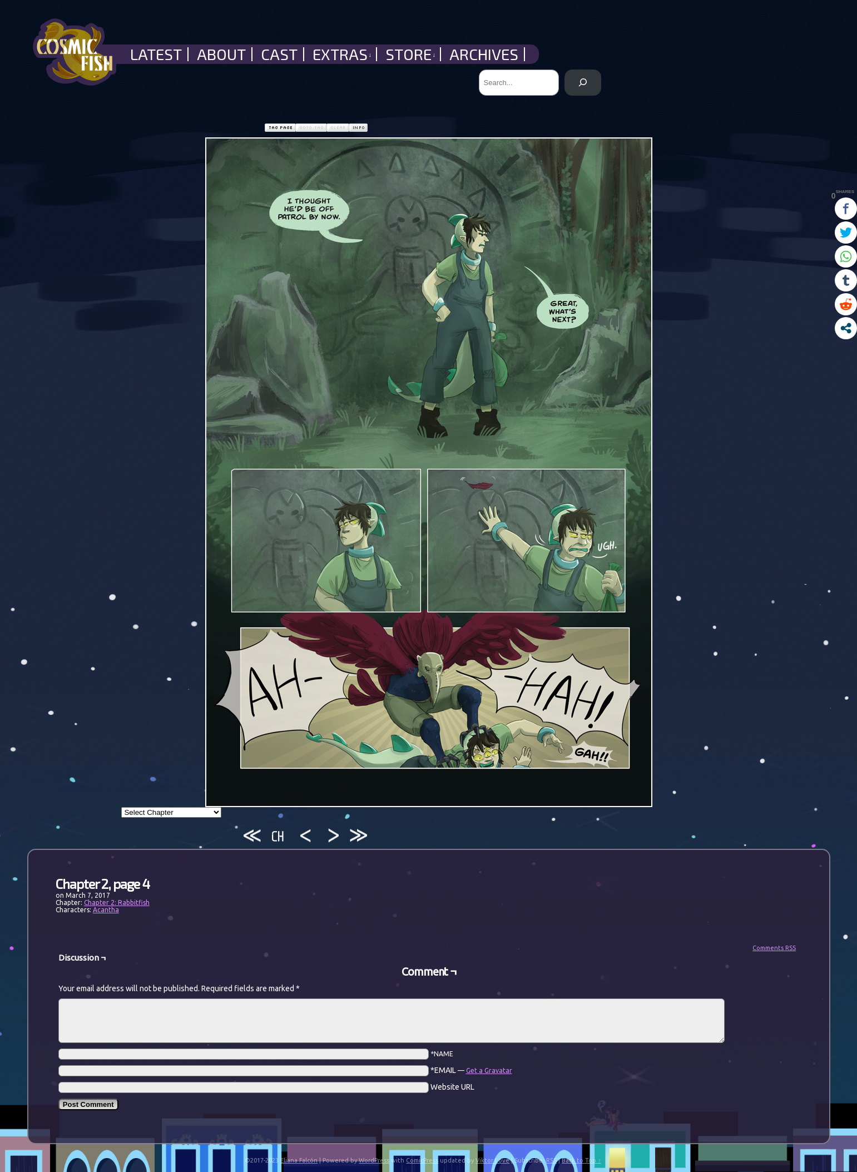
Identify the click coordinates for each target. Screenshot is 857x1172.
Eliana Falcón (299, 1160)
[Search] (582, 83)
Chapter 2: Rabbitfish (117, 902)
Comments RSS (774, 947)
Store (410, 54)
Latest (156, 54)
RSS (551, 1160)
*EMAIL (471, 1070)
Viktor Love (492, 1160)
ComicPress (422, 1160)
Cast (279, 54)
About (221, 54)
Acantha (106, 909)
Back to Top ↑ (581, 1160)
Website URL (452, 1086)
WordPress (374, 1160)
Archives (483, 54)
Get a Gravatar (489, 1070)
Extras (342, 54)
